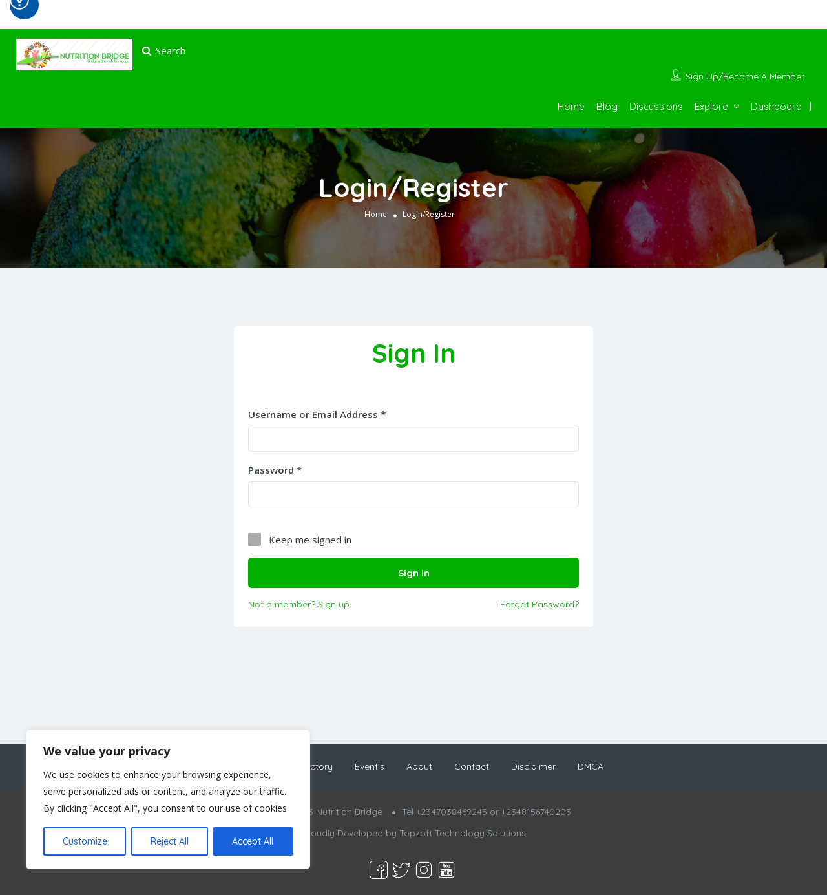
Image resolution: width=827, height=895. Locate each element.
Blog (607, 106)
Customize (85, 841)
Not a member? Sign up (299, 603)
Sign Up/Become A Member (745, 76)
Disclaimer (533, 766)
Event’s (369, 766)
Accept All (252, 841)
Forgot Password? (539, 603)
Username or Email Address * (317, 414)
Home (571, 106)
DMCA (590, 766)
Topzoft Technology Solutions (462, 833)
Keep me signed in (310, 539)
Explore (711, 106)
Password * (275, 469)
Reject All (170, 841)
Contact (471, 766)
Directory (313, 766)
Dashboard (776, 106)
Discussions (656, 106)
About (419, 766)
